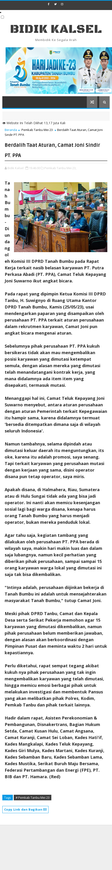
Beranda (11, 130)
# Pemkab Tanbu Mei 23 (32, 797)
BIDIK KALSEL (56, 29)
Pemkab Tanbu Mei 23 (37, 130)
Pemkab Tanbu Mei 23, (60, 168)
